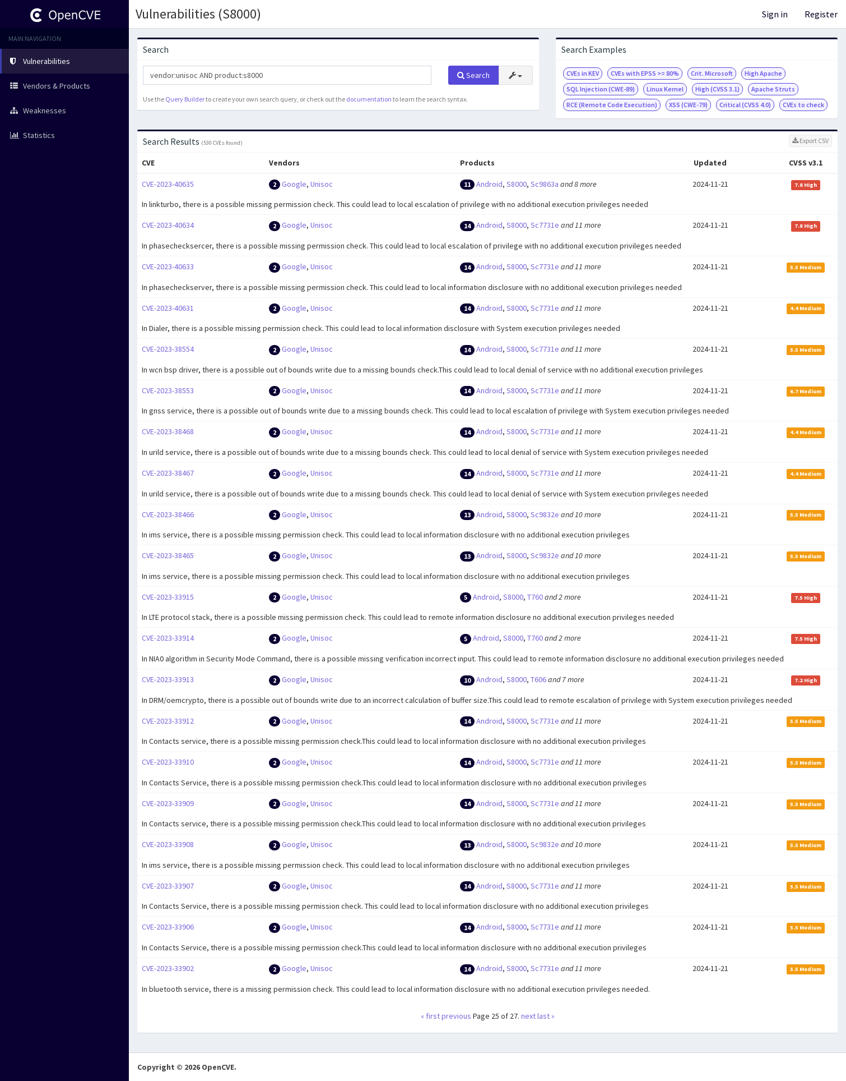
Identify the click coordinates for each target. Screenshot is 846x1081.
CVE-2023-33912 (168, 721)
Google (294, 184)
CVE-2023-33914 (168, 638)
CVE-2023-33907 (168, 886)
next (528, 1016)
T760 (535, 597)
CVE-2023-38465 (168, 555)
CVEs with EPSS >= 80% (645, 73)
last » (546, 1016)
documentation (369, 99)
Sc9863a (545, 184)
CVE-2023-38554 (168, 349)
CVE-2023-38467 (168, 473)
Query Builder (184, 99)
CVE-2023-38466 (168, 514)
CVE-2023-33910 (168, 762)
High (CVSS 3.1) (717, 89)
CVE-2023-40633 (168, 266)
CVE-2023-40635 (168, 184)
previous (456, 1016)
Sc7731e (545, 225)
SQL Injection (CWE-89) (600, 89)
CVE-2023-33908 (168, 844)
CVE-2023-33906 (168, 927)
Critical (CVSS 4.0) (745, 104)
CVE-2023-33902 (168, 968)
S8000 (516, 184)
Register (821, 14)
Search (473, 75)
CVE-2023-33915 (168, 597)
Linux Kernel (665, 89)
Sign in (775, 14)
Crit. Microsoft (712, 73)
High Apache (763, 73)
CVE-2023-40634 (168, 225)
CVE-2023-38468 (168, 431)
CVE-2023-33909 (168, 803)
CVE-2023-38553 (168, 390)
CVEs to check (803, 104)
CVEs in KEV (582, 73)
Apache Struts (773, 89)
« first (430, 1016)
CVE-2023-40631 (168, 308)
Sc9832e (545, 514)
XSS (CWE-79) (688, 104)
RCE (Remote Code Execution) (611, 104)
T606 (538, 679)
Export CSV (810, 140)
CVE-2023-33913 (168, 679)
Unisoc (321, 184)
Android (489, 184)
